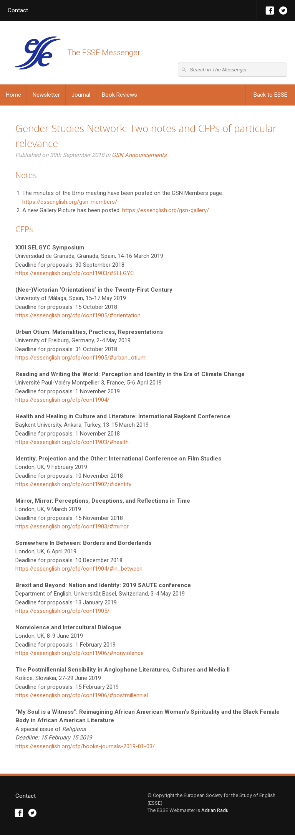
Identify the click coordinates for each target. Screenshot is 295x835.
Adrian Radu (215, 810)
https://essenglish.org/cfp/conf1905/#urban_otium (80, 357)
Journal (80, 94)
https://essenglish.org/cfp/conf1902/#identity (73, 484)
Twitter (283, 10)
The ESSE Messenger (37, 53)
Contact (18, 10)
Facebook (270, 10)
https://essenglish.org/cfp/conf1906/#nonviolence (79, 653)
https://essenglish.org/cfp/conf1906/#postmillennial (81, 695)
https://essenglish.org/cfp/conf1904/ (62, 399)
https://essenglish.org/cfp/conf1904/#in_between (79, 568)
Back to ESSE (270, 94)
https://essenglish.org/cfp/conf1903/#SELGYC (74, 273)
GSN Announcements (139, 155)
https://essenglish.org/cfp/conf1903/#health (72, 442)
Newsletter (46, 94)
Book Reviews (119, 94)
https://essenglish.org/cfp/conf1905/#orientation (78, 315)
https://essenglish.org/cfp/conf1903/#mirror (72, 526)
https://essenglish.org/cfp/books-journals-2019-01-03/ (85, 746)
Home (13, 94)
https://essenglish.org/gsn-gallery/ (165, 210)
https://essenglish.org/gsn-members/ (69, 201)
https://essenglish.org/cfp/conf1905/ (62, 610)
